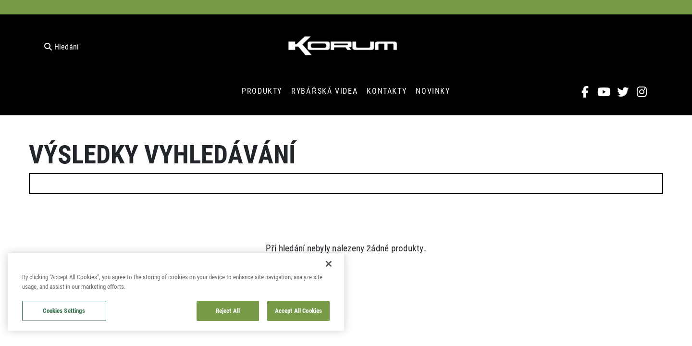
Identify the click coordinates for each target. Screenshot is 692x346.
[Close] (328, 263)
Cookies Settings (64, 310)
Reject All (228, 310)
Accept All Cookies (298, 310)
